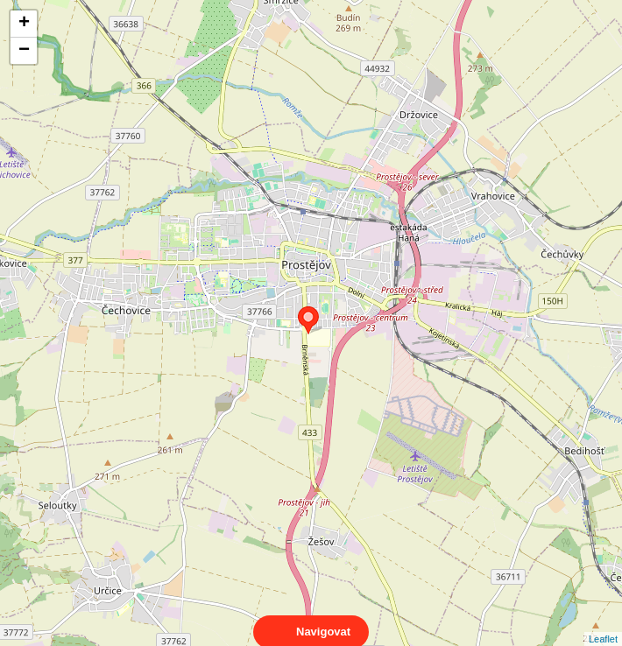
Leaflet (603, 623)
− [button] (24, 51)
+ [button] (24, 24)
